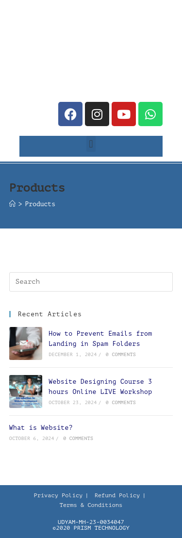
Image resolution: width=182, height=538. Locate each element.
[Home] (12, 204)
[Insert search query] (91, 282)
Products (40, 204)
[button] (91, 144)
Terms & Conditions (91, 505)
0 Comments (121, 354)
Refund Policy (117, 495)
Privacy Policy (58, 495)
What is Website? (41, 427)
